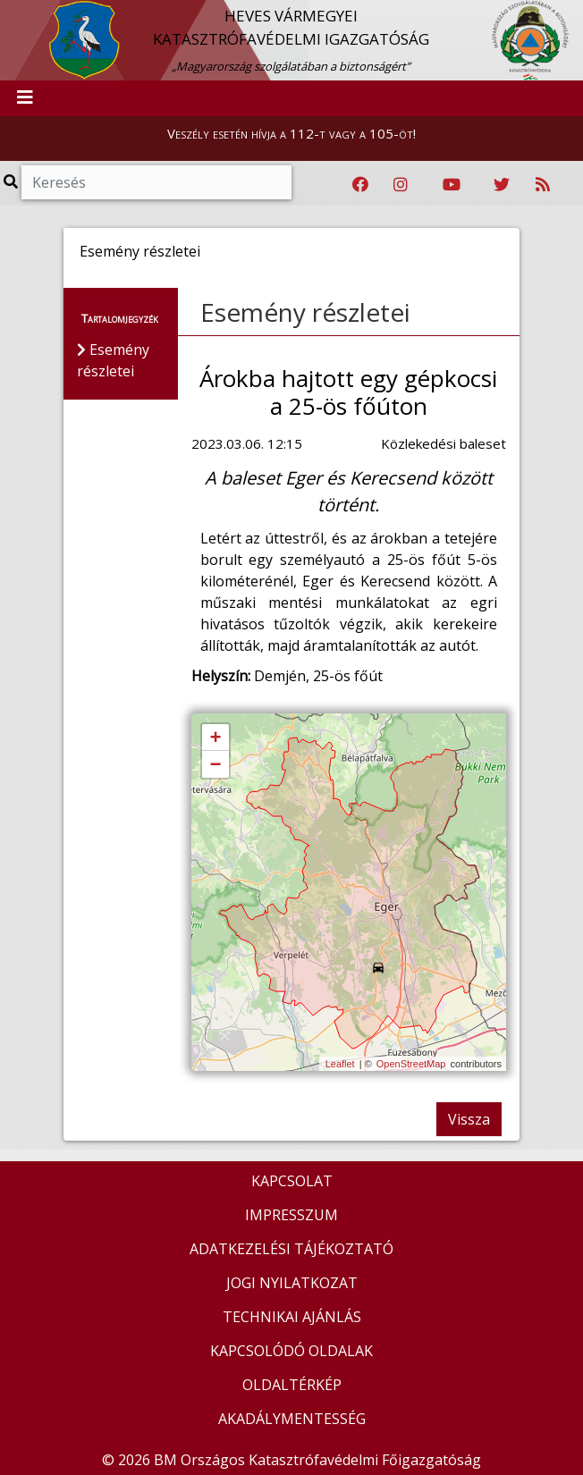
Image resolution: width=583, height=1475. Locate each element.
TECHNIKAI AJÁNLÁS (292, 1317)
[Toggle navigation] (25, 98)
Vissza (469, 1119)
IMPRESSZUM (291, 1215)
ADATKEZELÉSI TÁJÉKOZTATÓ (291, 1249)
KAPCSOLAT (292, 1181)
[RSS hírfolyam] (543, 185)
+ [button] (215, 738)
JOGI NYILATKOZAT (292, 1283)
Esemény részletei (305, 312)
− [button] (215, 765)
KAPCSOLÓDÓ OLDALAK (291, 1351)
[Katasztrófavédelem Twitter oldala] (501, 185)
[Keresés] (156, 182)
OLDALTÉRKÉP (292, 1385)
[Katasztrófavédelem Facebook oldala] (360, 185)
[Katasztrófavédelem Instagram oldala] (401, 185)
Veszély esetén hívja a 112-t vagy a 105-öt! (291, 133)
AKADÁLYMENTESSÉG (292, 1419)
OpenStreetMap (411, 1063)
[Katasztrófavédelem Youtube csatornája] (451, 185)
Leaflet (340, 1063)
